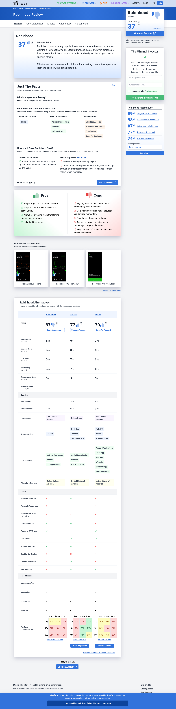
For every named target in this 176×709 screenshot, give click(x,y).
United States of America (53, 482)
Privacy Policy (147, 689)
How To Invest (18, 9)
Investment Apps (30, 9)
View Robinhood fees (55, 640)
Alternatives (65, 23)
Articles (51, 23)
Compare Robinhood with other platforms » (99, 653)
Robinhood (51, 314)
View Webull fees (104, 640)
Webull (98, 314)
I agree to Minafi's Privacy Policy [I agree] (88, 703)
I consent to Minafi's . (145, 91)
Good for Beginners (94, 136)
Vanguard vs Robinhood (147, 113)
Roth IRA (75, 429)
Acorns (73, 314)
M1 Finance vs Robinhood (148, 120)
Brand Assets (146, 692)
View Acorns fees (79, 640)
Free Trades (91, 131)
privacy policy (152, 91)
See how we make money (140, 42)
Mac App (99, 457)
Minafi (16, 685)
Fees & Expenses (34, 23)
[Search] (154, 3)
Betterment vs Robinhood (147, 126)
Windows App (102, 467)
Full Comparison (80, 645)
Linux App (100, 453)
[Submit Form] (145, 97)
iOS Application (58, 131)
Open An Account (54, 330)
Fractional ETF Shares (95, 126)
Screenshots (81, 23)
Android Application (60, 122)
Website (55, 126)
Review (18, 23)
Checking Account (93, 122)
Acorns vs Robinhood (146, 132)
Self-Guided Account (52, 418)
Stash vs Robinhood (145, 138)
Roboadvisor (76, 418)
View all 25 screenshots (112, 290)
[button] (68, 3)
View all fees (81, 157)
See (157, 28)
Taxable (24, 122)
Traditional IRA (77, 438)
